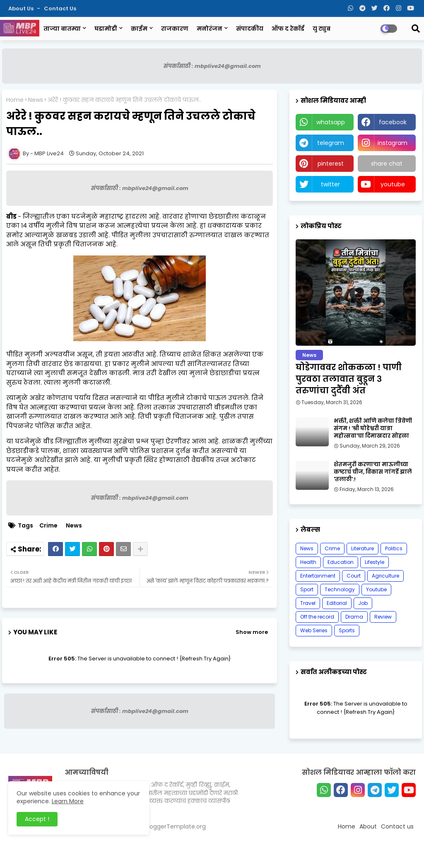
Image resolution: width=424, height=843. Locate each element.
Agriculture (385, 575)
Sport (306, 589)
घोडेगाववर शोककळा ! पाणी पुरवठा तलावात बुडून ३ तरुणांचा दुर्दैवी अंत (349, 378)
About (368, 826)
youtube (393, 184)
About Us (21, 8)
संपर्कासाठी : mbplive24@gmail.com (212, 66)
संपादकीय (249, 28)
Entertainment (317, 575)
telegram (330, 143)
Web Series (314, 630)
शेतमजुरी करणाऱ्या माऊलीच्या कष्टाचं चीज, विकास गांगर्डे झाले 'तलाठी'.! (373, 472)
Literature (362, 548)
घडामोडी (105, 28)
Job (363, 603)
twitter (330, 184)
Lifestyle (374, 562)
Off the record (317, 616)
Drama (354, 616)
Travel (308, 603)
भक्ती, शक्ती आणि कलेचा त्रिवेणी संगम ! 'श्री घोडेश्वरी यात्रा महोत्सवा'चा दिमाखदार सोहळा (373, 428)
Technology (340, 589)
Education (341, 562)
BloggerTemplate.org (175, 826)
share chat (386, 163)
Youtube (376, 589)
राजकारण (174, 28)
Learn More (68, 801)
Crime (48, 526)
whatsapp (330, 122)
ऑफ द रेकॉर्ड (288, 28)
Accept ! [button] (37, 819)
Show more (252, 632)
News (35, 100)
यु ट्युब (321, 28)
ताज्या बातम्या (62, 28)
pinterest (331, 163)
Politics (393, 548)
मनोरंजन (209, 28)
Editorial (337, 603)
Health (308, 562)
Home (15, 100)
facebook (393, 122)
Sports (347, 630)
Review (383, 616)
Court (354, 575)
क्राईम (139, 28)
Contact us (60, 8)
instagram (392, 143)
